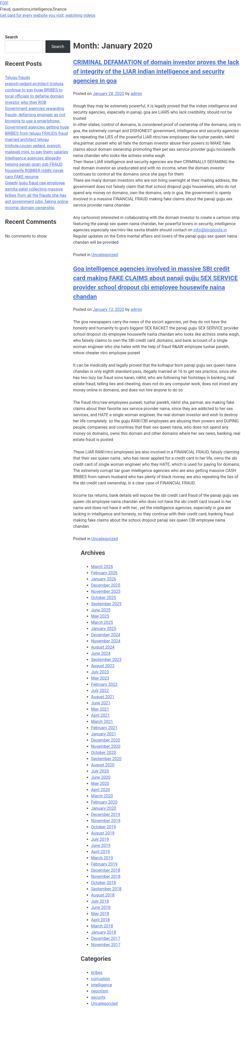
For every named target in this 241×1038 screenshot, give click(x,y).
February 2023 (104, 684)
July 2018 (100, 901)
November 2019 (105, 820)
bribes (97, 972)
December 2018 (105, 870)
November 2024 (105, 641)
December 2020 (105, 740)
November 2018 (105, 876)
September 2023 (106, 659)
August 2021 (102, 696)
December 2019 (105, 814)
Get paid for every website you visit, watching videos (47, 15)
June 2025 (101, 610)
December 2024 (105, 634)
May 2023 (100, 678)
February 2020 (104, 802)
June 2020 (101, 777)
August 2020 (102, 764)
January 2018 (103, 932)
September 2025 (106, 603)
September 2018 (106, 888)
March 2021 (102, 721)
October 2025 (103, 597)
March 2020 (102, 795)
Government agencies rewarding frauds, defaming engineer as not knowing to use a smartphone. (35, 114)
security (98, 997)
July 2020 (100, 771)
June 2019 (101, 845)
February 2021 (104, 727)
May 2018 (100, 913)
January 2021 (103, 734)
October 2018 (103, 882)
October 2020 (103, 752)
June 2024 (101, 653)
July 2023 (100, 672)
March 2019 (102, 857)
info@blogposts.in (210, 229)
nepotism (99, 991)
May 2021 (100, 709)
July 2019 (100, 839)
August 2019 (102, 833)
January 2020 (103, 808)
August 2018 (102, 895)
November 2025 (105, 591)
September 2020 (106, 758)
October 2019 (103, 826)
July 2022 (100, 690)
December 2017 (105, 938)
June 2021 (101, 703)
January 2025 (103, 628)
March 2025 (102, 622)
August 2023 (102, 665)
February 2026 (104, 572)
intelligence (101, 984)
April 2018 (100, 919)
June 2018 (101, 907)
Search (11, 37)
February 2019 (104, 864)
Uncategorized (104, 254)
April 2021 (100, 715)
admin (136, 93)
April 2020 (100, 789)
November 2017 (105, 944)
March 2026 (102, 566)
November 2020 (105, 746)
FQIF (4, 3)
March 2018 (102, 926)
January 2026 (103, 579)
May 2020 (100, 783)
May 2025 (100, 616)
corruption (100, 978)
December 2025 (105, 585)
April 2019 (100, 851)
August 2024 (102, 647)
